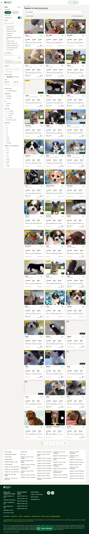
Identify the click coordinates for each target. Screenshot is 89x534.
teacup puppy (8, 457)
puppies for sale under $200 (11, 466)
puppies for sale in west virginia (27, 461)
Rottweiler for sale (8, 510)
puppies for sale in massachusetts (58, 471)
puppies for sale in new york (60, 455)
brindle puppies (8, 459)
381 (64, 443)
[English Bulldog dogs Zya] (55, 56)
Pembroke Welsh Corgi (9, 500)
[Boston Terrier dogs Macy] (76, 267)
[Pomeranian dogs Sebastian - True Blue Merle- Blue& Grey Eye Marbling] (55, 418)
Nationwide (43, 8)
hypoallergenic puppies (10, 454)
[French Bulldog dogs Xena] (34, 26)
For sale (8, 12)
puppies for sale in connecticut (58, 465)
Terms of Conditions (13, 521)
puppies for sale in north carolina (27, 457)
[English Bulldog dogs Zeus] (76, 86)
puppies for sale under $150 (11, 469)
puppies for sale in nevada (60, 468)
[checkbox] (5, 27)
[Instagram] (52, 493)
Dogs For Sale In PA (22, 496)
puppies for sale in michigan (44, 468)
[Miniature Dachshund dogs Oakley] (76, 237)
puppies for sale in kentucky (44, 460)
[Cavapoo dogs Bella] (34, 327)
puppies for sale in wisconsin (44, 452)
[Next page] (67, 443)
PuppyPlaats (27, 516)
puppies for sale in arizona (76, 473)
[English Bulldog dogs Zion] (55, 86)
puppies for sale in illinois (43, 473)
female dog (24, 452)
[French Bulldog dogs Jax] (34, 56)
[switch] (13, 18)
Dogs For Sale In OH (22, 501)
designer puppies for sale (11, 461)
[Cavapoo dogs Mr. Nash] (76, 26)
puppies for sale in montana (76, 462)
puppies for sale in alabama (60, 477)
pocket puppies (8, 464)
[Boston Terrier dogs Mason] (55, 327)
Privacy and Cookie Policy (26, 521)
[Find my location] (19, 57)
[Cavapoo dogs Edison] (55, 357)
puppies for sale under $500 (11, 471)
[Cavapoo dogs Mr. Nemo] (34, 237)
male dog (23, 454)
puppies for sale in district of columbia (44, 479)
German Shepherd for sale (9, 503)
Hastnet (20, 516)
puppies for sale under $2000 (10, 475)
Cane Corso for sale (8, 512)
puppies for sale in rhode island (27, 471)
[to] (18, 84)
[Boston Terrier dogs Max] (34, 297)
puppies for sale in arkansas (28, 464)
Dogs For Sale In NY (22, 498)
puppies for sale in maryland (44, 465)
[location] (13, 57)
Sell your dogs (34, 497)
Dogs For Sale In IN (22, 508)
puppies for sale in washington (74, 468)
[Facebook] (48, 493)
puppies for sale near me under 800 (10, 479)
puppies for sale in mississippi (74, 452)
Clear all (19, 7)
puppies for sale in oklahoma (28, 477)
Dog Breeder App (35, 499)
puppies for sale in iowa (59, 462)
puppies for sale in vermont (44, 470)
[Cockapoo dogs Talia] (55, 387)
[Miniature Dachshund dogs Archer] (76, 418)
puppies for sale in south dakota (43, 455)
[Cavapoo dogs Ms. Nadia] (55, 26)
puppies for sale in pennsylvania (25, 468)
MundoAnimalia (36, 516)
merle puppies (8, 452)
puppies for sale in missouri (44, 458)
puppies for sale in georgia (44, 463)
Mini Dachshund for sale (8, 507)
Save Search (29, 16)
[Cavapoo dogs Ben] (76, 387)
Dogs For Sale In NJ (22, 503)
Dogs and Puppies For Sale (9, 493)
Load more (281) (10, 49)
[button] (34, 26)
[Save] (41, 35)
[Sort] (78, 16)
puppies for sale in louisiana (28, 475)
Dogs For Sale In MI (22, 506)
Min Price (7, 82)
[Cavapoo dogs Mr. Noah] (76, 177)
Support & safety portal (37, 494)
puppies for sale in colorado (76, 476)
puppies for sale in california (76, 478)
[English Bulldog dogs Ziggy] (55, 116)
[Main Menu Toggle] (1, 2)
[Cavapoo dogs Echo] (34, 357)
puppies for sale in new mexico (59, 459)
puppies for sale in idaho (43, 475)
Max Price (16, 82)
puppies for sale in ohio (75, 464)
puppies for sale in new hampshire (59, 452)
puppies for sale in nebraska (60, 475)
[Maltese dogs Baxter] (76, 207)
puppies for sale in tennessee (74, 456)
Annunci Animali (45, 516)
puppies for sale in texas (75, 459)
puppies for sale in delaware (76, 471)
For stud (15, 12)
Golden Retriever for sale (8, 496)
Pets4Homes (14, 516)
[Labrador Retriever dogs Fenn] (34, 267)
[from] (9, 84)
